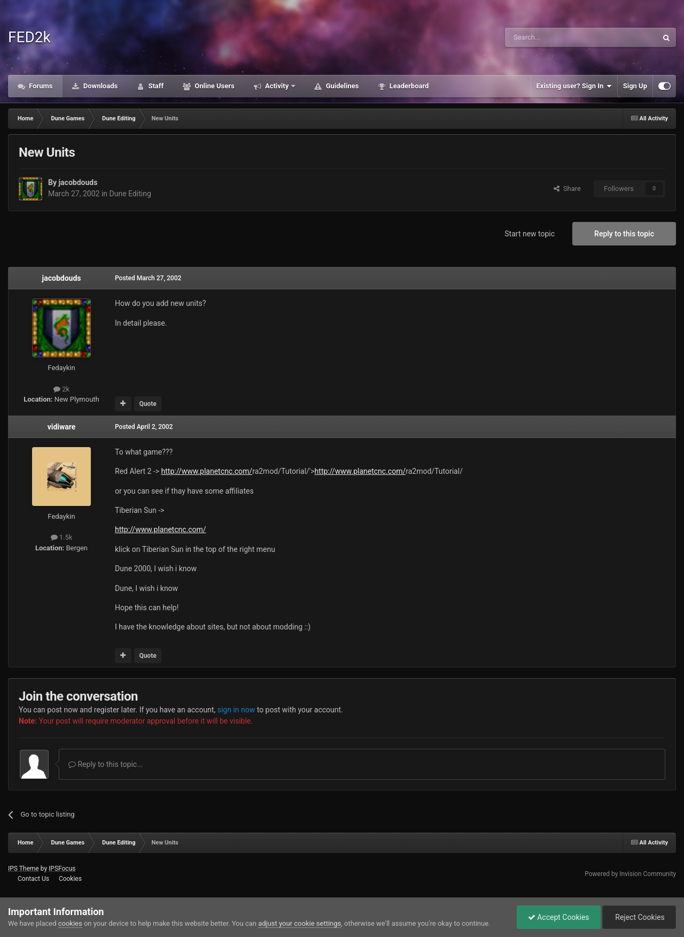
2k (61, 389)
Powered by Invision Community (630, 874)
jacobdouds (77, 182)
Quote (147, 404)
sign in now (236, 709)
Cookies (70, 878)
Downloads (100, 86)
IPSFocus (62, 868)
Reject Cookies (639, 917)
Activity (277, 86)
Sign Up (635, 86)
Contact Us (33, 878)
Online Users (214, 86)
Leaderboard (408, 86)
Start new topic (529, 233)
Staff (155, 86)
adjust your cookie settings (299, 923)
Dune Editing (130, 193)
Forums (40, 86)
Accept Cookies (558, 917)
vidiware (62, 427)
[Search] (556, 37)
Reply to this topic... (105, 764)
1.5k (62, 537)
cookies (70, 923)
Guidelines (341, 86)
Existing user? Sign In (574, 86)
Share (567, 189)
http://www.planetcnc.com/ (207, 471)
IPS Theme (23, 868)
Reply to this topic (624, 233)
